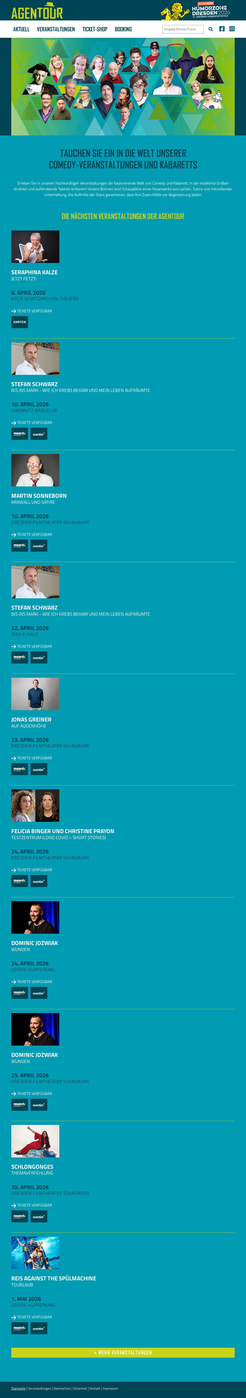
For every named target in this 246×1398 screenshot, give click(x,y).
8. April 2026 (28, 292)
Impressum (110, 1388)
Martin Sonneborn (39, 495)
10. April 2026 (30, 404)
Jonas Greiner (31, 719)
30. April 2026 (30, 1187)
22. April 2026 (30, 628)
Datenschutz (62, 1388)
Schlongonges (32, 1166)
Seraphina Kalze (34, 272)
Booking (123, 29)
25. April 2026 (30, 1075)
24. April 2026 (30, 851)
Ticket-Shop (94, 29)
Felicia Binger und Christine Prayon (62, 831)
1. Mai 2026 (26, 1298)
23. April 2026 (30, 739)
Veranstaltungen (56, 29)
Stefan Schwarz (34, 384)
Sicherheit (80, 1388)
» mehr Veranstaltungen (123, 1353)
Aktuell (21, 29)
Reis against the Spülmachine (53, 1278)
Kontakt (95, 1388)
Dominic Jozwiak (34, 942)
